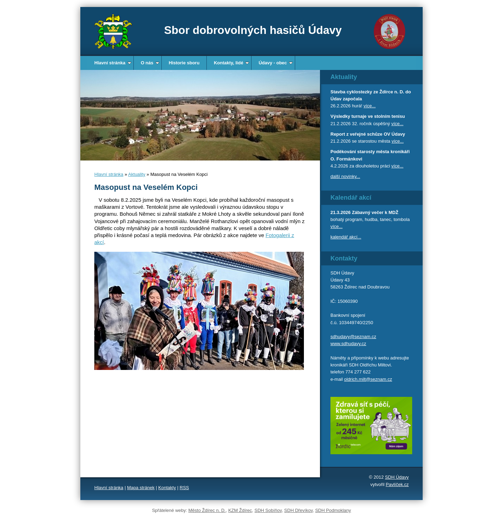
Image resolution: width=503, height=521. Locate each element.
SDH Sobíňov (268, 510)
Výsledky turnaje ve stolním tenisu (367, 116)
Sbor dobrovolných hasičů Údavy (253, 30)
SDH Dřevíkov (298, 510)
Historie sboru (184, 62)
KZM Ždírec (240, 510)
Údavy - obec (275, 62)
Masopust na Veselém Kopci (146, 187)
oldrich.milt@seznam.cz (368, 379)
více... (370, 105)
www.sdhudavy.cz (348, 343)
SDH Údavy (397, 477)
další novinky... (345, 176)
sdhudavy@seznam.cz (353, 336)
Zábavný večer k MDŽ (375, 212)
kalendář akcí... (345, 237)
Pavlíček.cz (397, 484)
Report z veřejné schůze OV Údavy (367, 134)
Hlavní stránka (112, 62)
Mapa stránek (141, 487)
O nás (150, 62)
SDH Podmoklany (333, 510)
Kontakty (167, 487)
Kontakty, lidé (231, 62)
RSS (184, 487)
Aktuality (136, 174)
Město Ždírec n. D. (207, 510)
